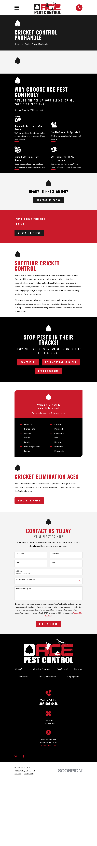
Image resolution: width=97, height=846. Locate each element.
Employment (73, 676)
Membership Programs (40, 669)
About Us (19, 669)
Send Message (48, 623)
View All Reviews (29, 232)
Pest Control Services (60, 362)
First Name (20, 554)
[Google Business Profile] (16, 756)
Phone (18, 562)
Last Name (55, 554)
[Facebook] (23, 756)
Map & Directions (48, 745)
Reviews (78, 669)
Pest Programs (48, 371)
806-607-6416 (48, 703)
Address (19, 571)
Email (53, 562)
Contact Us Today (48, 200)
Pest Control (62, 669)
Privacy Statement (47, 676)
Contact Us (28, 362)
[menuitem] (18, 773)
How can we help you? (24, 588)
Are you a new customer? (25, 580)
